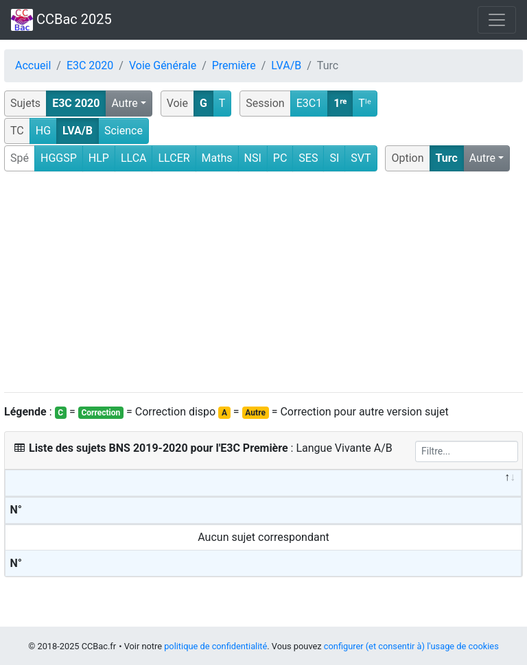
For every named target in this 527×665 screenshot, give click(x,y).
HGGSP (58, 158)
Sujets (25, 103)
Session (265, 103)
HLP (99, 158)
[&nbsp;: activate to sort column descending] (263, 483)
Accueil (33, 65)
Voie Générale (162, 65)
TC (17, 130)
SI (334, 158)
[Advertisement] (263, 282)
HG (43, 130)
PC (280, 158)
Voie (177, 103)
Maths (217, 158)
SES (308, 158)
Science (123, 130)
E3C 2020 (90, 65)
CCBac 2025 (61, 20)
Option (407, 158)
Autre (124, 103)
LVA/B (286, 65)
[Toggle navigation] (497, 20)
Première (234, 65)
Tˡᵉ (364, 103)
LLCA (134, 158)
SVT (361, 158)
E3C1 (309, 103)
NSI (252, 158)
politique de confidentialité (215, 646)
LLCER (173, 158)
